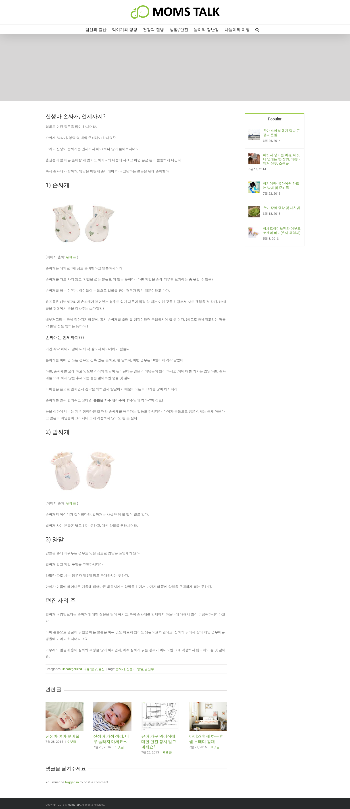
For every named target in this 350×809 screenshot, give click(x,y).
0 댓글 (71, 741)
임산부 (149, 669)
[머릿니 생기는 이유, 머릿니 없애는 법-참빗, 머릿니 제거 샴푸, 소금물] (254, 156)
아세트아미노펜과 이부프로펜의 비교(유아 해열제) (282, 231)
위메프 (71, 257)
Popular (274, 119)
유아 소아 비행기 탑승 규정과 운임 (281, 133)
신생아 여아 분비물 (62, 736)
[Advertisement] (175, 67)
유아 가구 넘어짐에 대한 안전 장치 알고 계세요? (158, 741)
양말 (140, 669)
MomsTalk (74, 804)
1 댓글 (119, 747)
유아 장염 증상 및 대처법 (281, 208)
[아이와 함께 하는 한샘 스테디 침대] (208, 704)
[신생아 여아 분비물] (64, 704)
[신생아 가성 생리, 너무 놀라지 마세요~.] (112, 704)
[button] (257, 29)
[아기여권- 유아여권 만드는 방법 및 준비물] (254, 185)
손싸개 (120, 669)
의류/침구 (90, 669)
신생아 (131, 669)
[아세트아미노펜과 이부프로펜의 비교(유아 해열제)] (254, 230)
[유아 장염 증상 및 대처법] (254, 209)
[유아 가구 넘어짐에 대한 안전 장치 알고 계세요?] (160, 704)
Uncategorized (72, 669)
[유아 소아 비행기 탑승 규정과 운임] (254, 132)
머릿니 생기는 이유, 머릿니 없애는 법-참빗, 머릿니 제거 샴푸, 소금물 (282, 159)
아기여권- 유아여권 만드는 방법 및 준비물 (281, 186)
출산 (101, 669)
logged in (72, 782)
